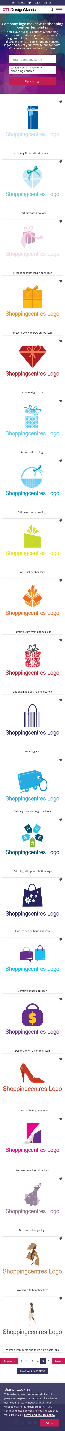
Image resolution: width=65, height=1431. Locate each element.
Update (32, 81)
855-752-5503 (18, 2)
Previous (9, 1361)
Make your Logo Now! (32, 1371)
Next (58, 1361)
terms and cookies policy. (39, 1414)
